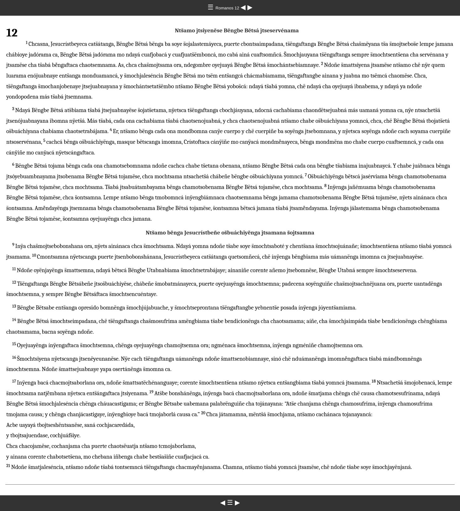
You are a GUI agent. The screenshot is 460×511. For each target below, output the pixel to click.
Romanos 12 (227, 8)
